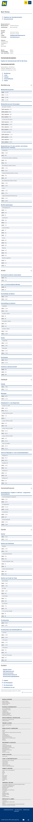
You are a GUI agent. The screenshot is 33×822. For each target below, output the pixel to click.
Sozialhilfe (4, 750)
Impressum (26, 809)
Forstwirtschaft (5, 761)
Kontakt (16, 811)
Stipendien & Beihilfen (6, 714)
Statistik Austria (7, 669)
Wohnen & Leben (5, 704)
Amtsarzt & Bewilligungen (6, 745)
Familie (5, 80)
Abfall (3, 771)
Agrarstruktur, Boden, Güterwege (8, 760)
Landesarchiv (4, 710)
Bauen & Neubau (5, 701)
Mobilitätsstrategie (5, 793)
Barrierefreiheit (9, 809)
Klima (3, 773)
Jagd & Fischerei (5, 762)
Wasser (3, 780)
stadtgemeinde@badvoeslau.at (17, 35)
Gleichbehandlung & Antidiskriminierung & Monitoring (11, 732)
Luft (3, 774)
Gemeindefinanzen (7, 78)
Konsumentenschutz (5, 735)
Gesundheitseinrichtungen (6, 746)
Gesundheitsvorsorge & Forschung (8, 747)
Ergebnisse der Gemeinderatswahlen (12, 17)
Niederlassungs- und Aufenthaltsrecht (8, 737)
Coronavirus (4, 744)
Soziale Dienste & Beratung (7, 749)
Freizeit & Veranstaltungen (6, 724)
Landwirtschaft (4, 763)
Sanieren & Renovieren (6, 703)
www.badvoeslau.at (15, 37)
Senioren (3, 739)
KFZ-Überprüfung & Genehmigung (8, 789)
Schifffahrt (4, 795)
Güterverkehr (4, 788)
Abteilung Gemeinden (8, 673)
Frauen (3, 731)
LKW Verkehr (4, 791)
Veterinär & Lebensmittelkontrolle (8, 766)
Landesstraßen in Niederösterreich (8, 785)
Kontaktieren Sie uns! (9, 687)
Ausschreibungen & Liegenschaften (8, 801)
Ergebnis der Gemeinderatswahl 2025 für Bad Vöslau (14, 61)
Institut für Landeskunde (6, 713)
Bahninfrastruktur (5, 787)
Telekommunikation (5, 720)
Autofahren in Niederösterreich (7, 786)
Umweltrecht (4, 777)
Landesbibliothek (5, 712)
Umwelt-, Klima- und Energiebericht (8, 770)
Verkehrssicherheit (5, 796)
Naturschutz (4, 776)
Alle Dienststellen (8, 685)
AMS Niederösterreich (8, 671)
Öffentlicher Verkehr (5, 794)
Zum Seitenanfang (27, 692)
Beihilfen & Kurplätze (6, 752)
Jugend (3, 733)
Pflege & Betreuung (5, 748)
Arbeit (4, 75)
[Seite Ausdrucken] (23, 820)
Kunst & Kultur (4, 756)
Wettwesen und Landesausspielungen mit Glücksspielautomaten (13, 804)
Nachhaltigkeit (4, 775)
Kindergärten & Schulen (6, 709)
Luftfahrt (3, 792)
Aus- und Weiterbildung (6, 708)
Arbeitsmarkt (4, 800)
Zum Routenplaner (8, 682)
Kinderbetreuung (5, 734)
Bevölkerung (6, 73)
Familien (3, 730)
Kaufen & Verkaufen (5, 702)
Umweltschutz (4, 779)
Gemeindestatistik (7, 19)
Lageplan (6, 680)
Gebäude (5, 77)
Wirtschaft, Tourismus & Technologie (8, 805)
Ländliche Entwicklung (6, 764)
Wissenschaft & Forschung (6, 715)
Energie (3, 772)
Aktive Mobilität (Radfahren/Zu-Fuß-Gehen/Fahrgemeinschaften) (13, 784)
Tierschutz (4, 740)
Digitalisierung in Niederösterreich (8, 719)
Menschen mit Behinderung (7, 736)
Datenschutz (18, 809)
